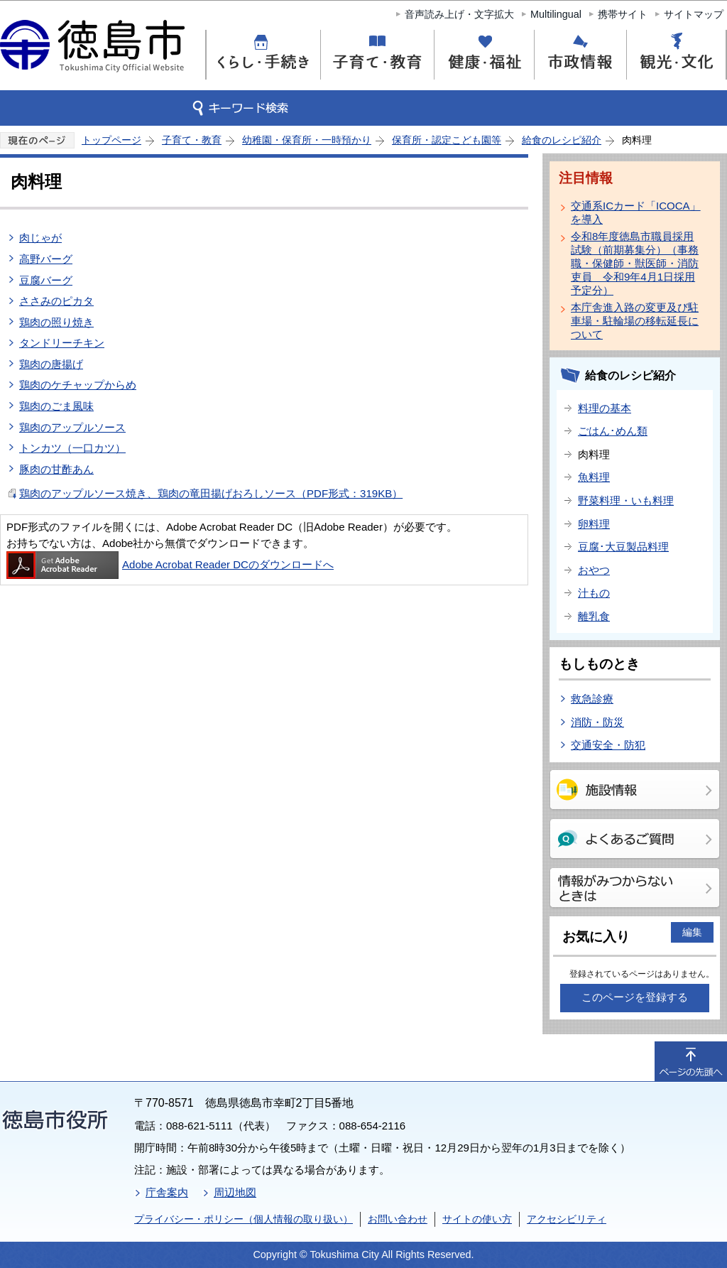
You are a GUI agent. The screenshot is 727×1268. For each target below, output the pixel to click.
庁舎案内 (167, 1192)
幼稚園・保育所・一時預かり (306, 140)
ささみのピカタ (56, 301)
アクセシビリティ (566, 1219)
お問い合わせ (397, 1219)
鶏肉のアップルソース (72, 427)
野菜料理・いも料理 (626, 500)
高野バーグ (45, 259)
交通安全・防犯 (608, 745)
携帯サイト (622, 14)
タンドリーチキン (61, 343)
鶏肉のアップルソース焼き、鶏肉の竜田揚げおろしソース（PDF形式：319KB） (211, 493)
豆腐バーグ (45, 280)
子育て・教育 (192, 140)
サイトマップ (693, 14)
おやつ (594, 570)
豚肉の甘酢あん (56, 469)
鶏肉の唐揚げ (51, 364)
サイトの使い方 (477, 1219)
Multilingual (555, 14)
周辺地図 (235, 1192)
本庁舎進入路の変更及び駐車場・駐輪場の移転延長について (635, 320)
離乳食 (594, 616)
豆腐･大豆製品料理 (623, 547)
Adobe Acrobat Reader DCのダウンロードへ (170, 564)
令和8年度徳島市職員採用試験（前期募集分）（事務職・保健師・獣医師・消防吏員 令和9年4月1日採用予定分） (635, 263)
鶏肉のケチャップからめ (77, 385)
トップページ (111, 140)
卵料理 (594, 524)
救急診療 (592, 699)
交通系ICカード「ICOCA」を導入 (636, 212)
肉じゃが (40, 238)
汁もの (594, 593)
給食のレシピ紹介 (561, 140)
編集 (692, 932)
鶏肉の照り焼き (56, 322)
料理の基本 (604, 408)
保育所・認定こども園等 (446, 140)
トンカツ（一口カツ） (72, 448)
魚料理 (594, 477)
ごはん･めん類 (612, 431)
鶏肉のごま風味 (56, 406)
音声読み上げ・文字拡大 (459, 14)
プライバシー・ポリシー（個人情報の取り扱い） (243, 1219)
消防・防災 (597, 722)
